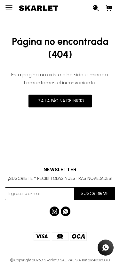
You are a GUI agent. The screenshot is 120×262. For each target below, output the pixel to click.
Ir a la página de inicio (60, 100)
